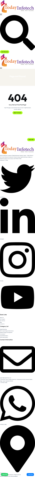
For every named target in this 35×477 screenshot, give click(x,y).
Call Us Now (30, 474)
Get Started (4, 51)
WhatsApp (4, 474)
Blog (1, 322)
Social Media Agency (4, 335)
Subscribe (31, 139)
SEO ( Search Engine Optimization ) (7, 330)
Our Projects (2, 319)
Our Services (2, 320)
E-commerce (2, 334)
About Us (2, 317)
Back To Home (17, 112)
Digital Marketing (3, 329)
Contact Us (2, 323)
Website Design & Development (6, 332)
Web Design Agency (4, 337)
